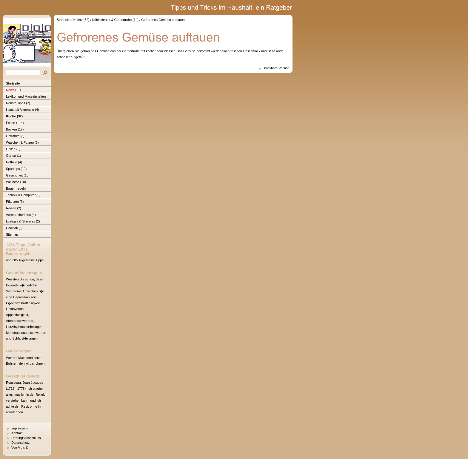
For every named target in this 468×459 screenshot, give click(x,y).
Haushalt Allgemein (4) (22, 109)
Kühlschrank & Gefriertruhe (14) (115, 20)
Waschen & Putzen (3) (22, 142)
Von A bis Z (19, 447)
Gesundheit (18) (18, 175)
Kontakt (16, 433)
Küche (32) (14, 116)
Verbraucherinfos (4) (21, 215)
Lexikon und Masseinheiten (26, 96)
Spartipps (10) (16, 169)
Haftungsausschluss (26, 438)
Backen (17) (15, 129)
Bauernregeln (16, 188)
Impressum (19, 428)
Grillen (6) (13, 149)
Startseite (13, 83)
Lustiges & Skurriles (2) (23, 221)
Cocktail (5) (14, 228)
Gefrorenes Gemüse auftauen (163, 20)
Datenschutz (20, 442)
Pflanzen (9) (15, 201)
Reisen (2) (13, 208)
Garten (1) (13, 155)
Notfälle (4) (14, 162)
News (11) (13, 90)
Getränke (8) (15, 136)
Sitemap (12, 234)
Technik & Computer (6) (23, 195)
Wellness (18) (16, 182)
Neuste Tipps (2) (18, 103)
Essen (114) (15, 123)
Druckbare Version (276, 68)
